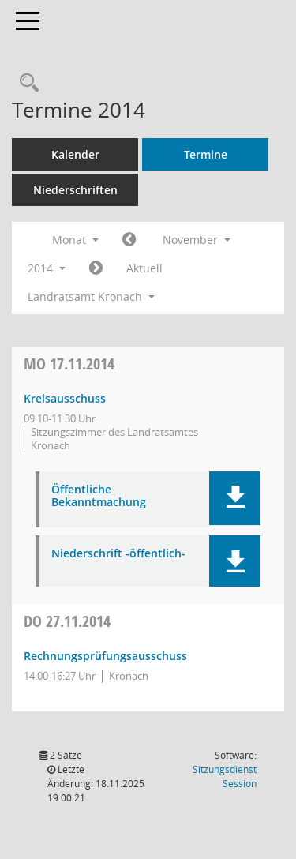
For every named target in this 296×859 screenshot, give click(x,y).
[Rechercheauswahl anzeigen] (25, 83)
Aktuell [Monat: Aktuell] (144, 268)
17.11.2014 (69, 363)
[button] (234, 498)
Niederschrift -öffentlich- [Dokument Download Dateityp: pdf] (118, 554)
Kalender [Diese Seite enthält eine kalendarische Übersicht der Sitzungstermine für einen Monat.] (75, 154)
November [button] (196, 239)
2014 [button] (47, 268)
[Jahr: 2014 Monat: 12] (95, 268)
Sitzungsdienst (225, 776)
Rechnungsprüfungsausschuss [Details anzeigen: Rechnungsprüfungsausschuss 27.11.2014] (105, 655)
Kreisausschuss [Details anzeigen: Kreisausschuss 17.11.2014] (65, 398)
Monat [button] (75, 239)
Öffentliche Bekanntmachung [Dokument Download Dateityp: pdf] (98, 496)
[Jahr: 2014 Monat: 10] (129, 240)
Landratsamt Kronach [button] (91, 296)
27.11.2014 (67, 621)
